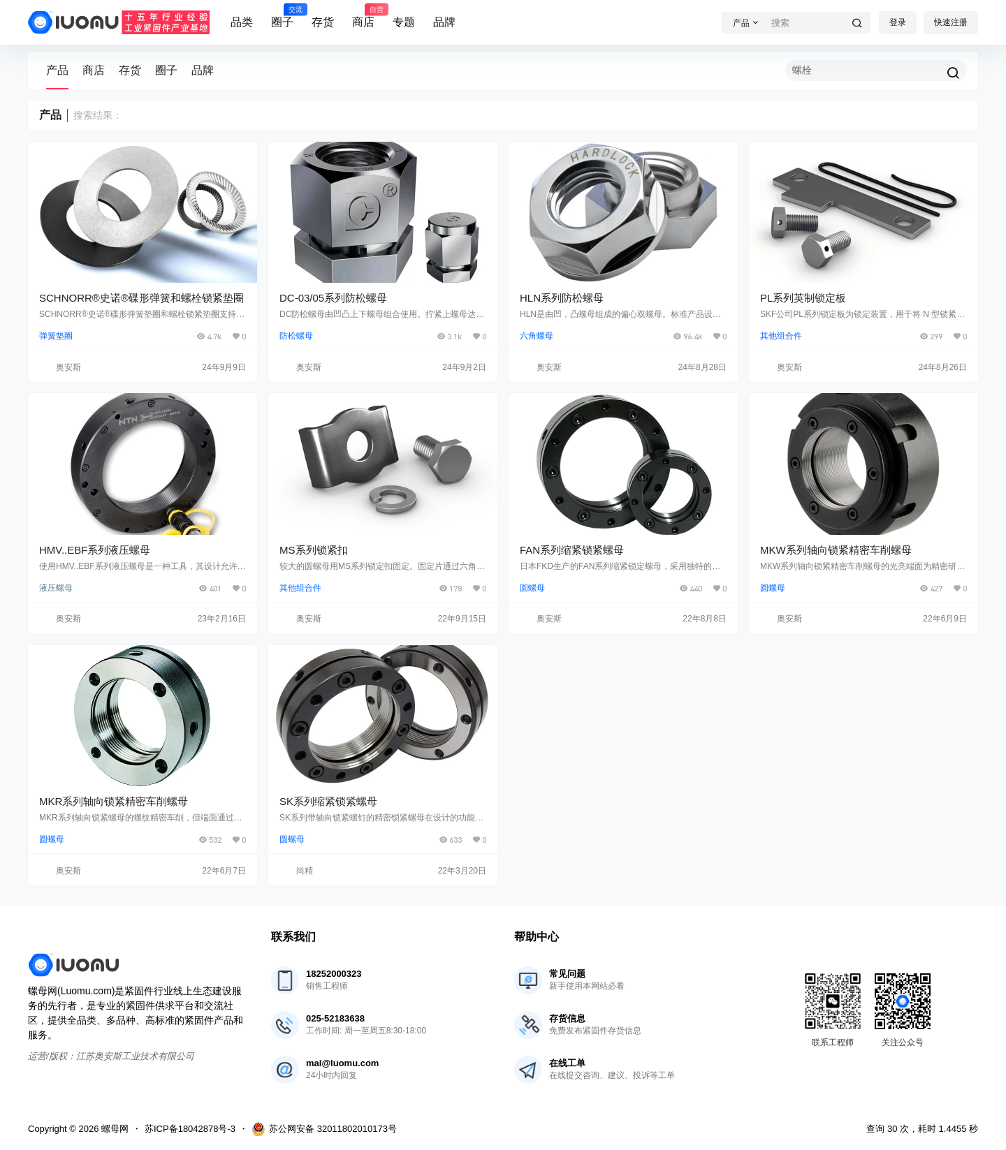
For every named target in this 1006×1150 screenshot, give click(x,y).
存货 (323, 22)
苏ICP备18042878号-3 (190, 1128)
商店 (363, 16)
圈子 (282, 16)
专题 (404, 22)
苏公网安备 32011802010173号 (324, 1129)
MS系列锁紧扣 (313, 550)
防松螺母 (296, 336)
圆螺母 (532, 588)
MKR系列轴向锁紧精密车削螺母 (113, 801)
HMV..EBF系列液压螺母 (94, 550)
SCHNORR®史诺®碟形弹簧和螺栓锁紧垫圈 (141, 298)
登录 (897, 22)
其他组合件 (781, 336)
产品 (57, 70)
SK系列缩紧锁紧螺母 (328, 801)
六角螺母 (536, 336)
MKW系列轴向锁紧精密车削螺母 (836, 550)
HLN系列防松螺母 (562, 298)
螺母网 (114, 1128)
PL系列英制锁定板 (803, 298)
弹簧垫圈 (56, 336)
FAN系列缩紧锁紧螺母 (572, 550)
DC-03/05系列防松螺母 (333, 298)
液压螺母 (56, 588)
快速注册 (951, 22)
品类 (242, 22)
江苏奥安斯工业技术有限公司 (135, 1056)
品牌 (444, 22)
